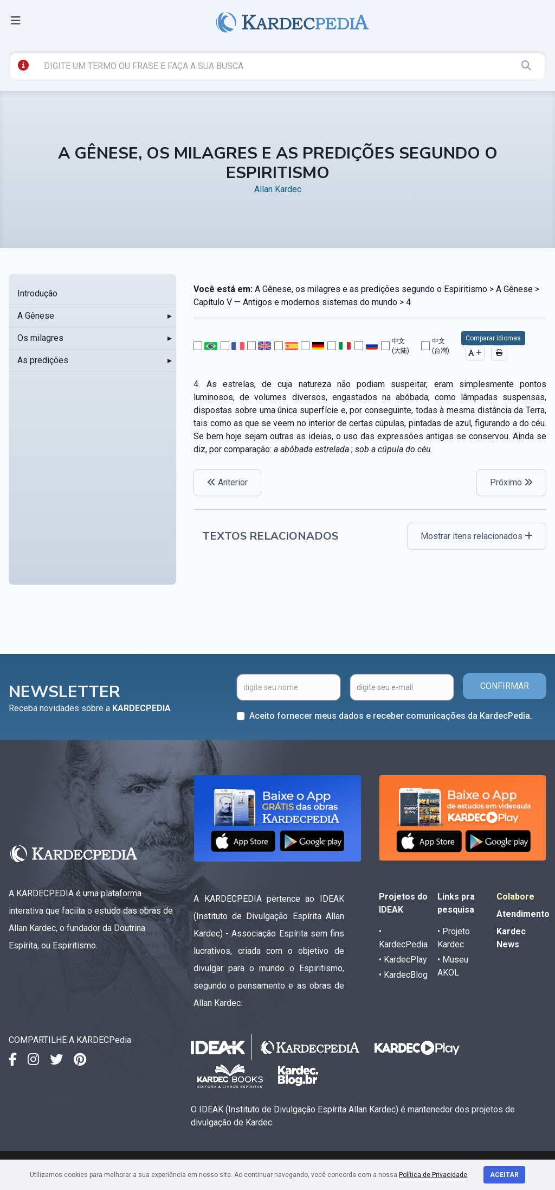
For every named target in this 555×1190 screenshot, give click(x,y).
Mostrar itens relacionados (477, 536)
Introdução (37, 293)
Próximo (511, 482)
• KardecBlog (403, 975)
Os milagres (40, 338)
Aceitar (504, 1175)
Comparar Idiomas (493, 338)
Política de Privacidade (433, 1175)
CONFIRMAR (504, 686)
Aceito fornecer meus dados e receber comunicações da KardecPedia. (390, 716)
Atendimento (523, 914)
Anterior (227, 482)
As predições (42, 360)
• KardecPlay (403, 959)
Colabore (515, 896)
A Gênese (35, 316)
